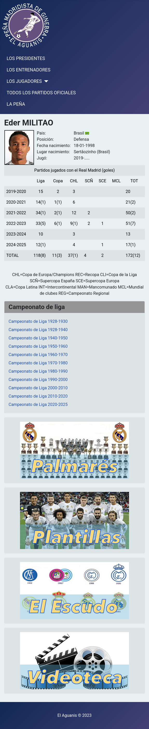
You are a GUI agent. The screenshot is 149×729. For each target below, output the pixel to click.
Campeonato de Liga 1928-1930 (38, 321)
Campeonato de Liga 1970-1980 (38, 362)
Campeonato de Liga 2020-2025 (38, 404)
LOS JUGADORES (24, 81)
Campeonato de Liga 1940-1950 (38, 338)
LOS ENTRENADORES (29, 69)
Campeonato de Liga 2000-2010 (38, 387)
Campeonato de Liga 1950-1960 (38, 346)
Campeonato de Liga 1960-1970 (38, 354)
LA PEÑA (16, 104)
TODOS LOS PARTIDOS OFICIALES (41, 92)
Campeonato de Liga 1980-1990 (38, 371)
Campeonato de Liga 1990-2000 (38, 379)
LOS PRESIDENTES (26, 58)
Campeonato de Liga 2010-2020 (38, 396)
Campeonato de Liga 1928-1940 (38, 329)
